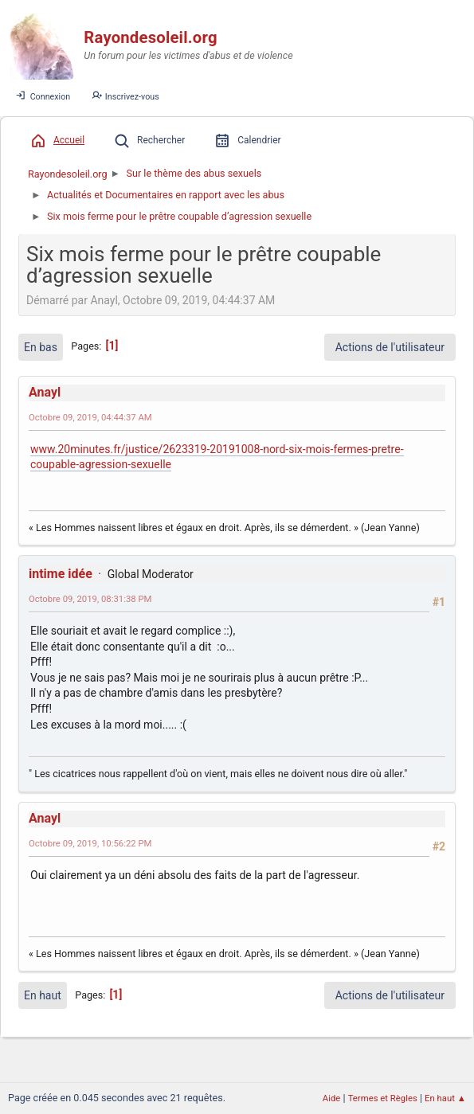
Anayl (45, 392)
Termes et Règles (382, 1098)
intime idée (60, 573)
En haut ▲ (445, 1098)
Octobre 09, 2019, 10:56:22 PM (90, 843)
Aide (332, 1098)
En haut (42, 995)
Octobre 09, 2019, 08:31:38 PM (90, 598)
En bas (40, 347)
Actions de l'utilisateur (390, 347)
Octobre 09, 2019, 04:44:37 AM (90, 417)
